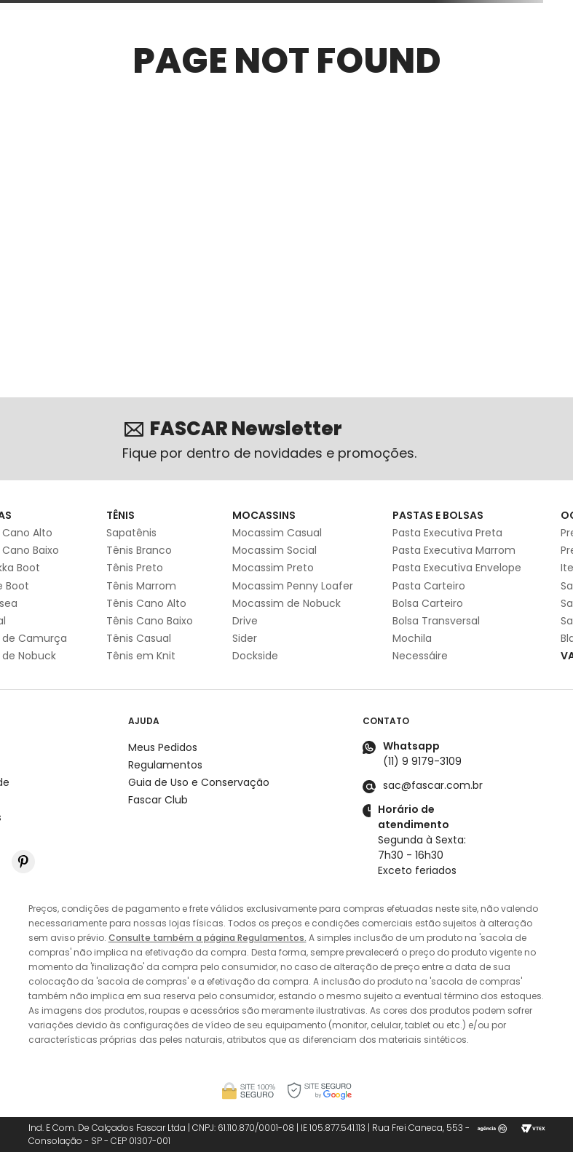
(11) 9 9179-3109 (422, 761)
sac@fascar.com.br (433, 785)
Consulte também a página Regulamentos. (207, 937)
